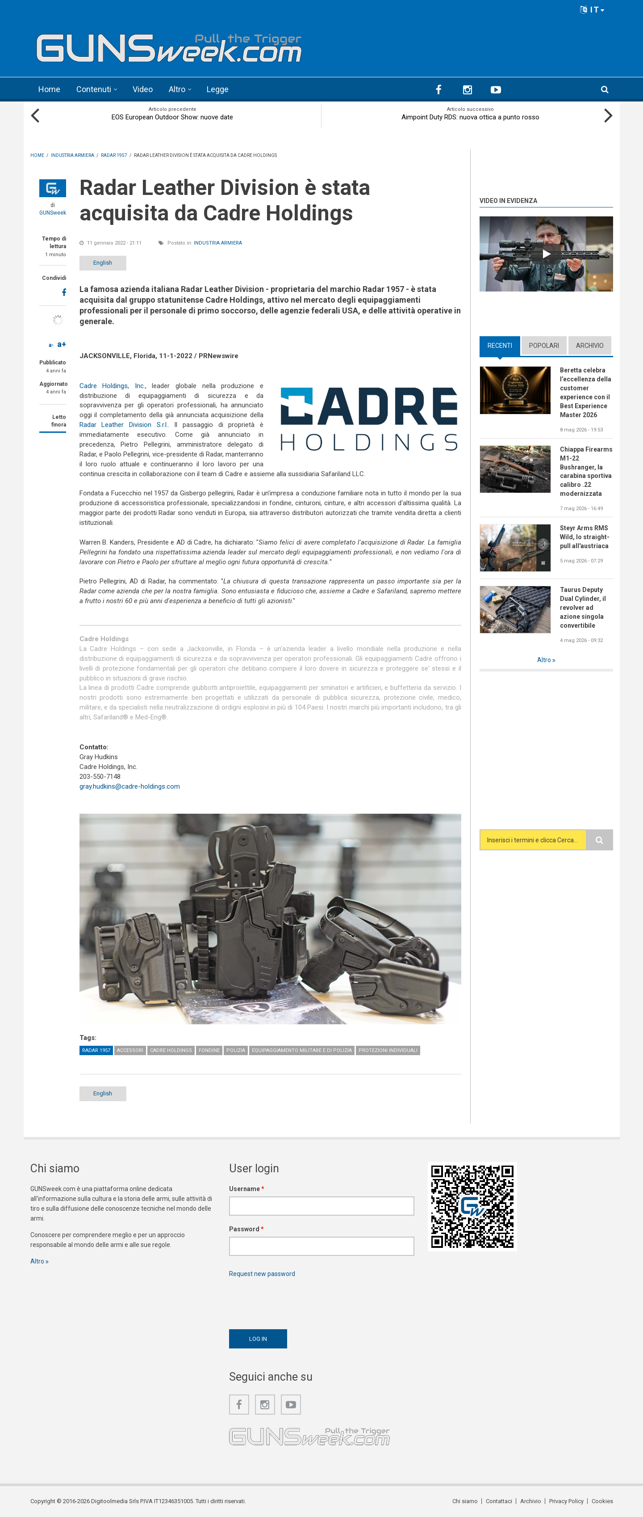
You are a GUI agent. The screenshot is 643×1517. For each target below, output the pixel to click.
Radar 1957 (96, 1050)
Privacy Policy (566, 1501)
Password (246, 1229)
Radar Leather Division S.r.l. (123, 425)
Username (246, 1188)
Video (143, 89)
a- (51, 345)
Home (49, 89)
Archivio (590, 345)
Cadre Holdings (171, 1050)
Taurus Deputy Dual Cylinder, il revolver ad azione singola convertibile (583, 607)
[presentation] (297, 1301)
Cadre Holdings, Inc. (112, 386)
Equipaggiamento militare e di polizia (302, 1050)
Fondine (209, 1050)
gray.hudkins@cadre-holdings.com (129, 786)
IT (592, 9)
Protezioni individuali (388, 1050)
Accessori (130, 1050)
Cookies (602, 1501)
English (102, 262)
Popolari (544, 345)
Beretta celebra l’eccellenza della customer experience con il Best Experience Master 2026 (585, 392)
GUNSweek (52, 213)
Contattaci (499, 1501)
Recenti (500, 345)
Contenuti (93, 89)
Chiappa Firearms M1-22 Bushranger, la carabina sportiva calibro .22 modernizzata (586, 471)
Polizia (235, 1050)
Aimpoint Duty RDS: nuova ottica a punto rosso (470, 117)
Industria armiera (218, 243)
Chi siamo (465, 1501)
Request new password (262, 1273)
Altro (177, 89)
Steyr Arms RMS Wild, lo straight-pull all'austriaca (585, 536)
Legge (218, 89)
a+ (61, 344)
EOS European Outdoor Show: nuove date (172, 117)
